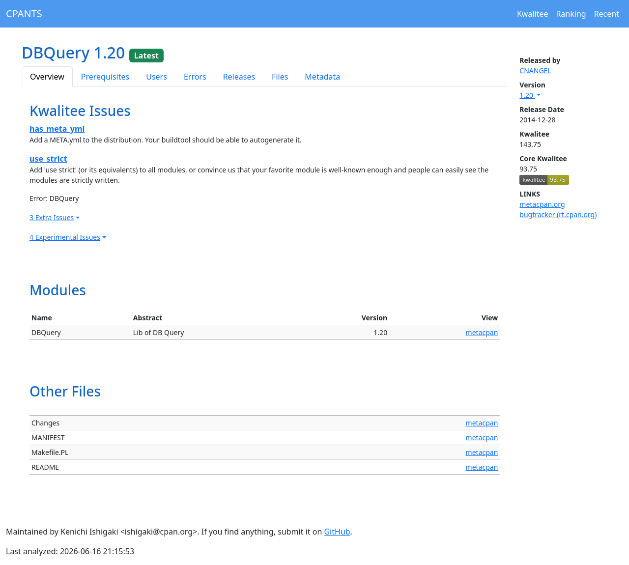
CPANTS (24, 13)
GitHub (337, 531)
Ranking (571, 13)
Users (156, 76)
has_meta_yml (57, 128)
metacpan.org (542, 204)
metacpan (482, 332)
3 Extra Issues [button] (51, 217)
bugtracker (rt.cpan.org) (558, 214)
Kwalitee (532, 13)
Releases (239, 76)
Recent (606, 13)
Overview (47, 76)
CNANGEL (535, 70)
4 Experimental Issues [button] (64, 237)
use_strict (48, 158)
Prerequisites (105, 76)
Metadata (322, 76)
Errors (195, 76)
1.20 (527, 95)
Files (280, 76)
